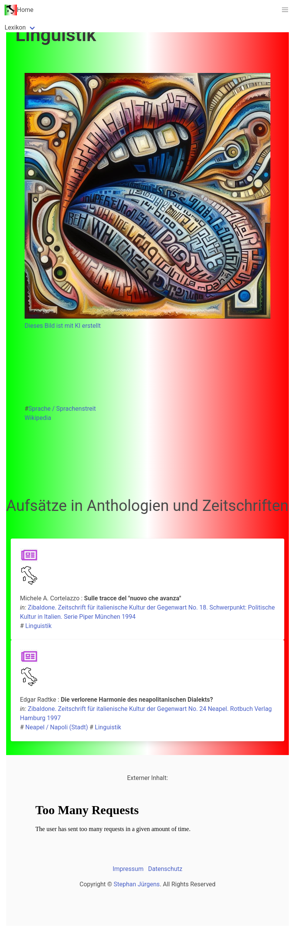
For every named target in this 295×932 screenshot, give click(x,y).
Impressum (128, 869)
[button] (285, 10)
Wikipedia (38, 417)
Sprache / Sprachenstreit (62, 408)
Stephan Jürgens (137, 884)
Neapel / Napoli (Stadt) (56, 727)
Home (19, 10)
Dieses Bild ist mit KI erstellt (63, 325)
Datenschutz (165, 869)
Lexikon (15, 27)
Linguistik (38, 626)
